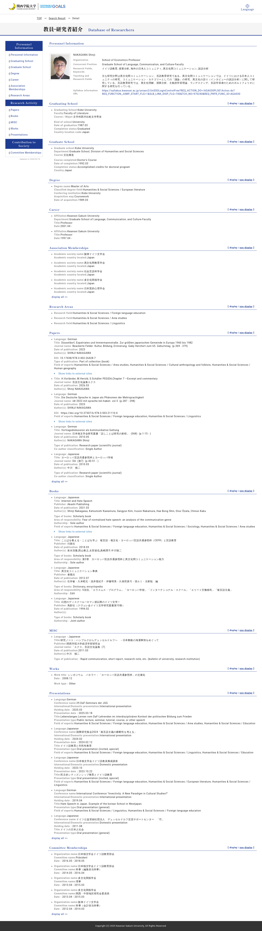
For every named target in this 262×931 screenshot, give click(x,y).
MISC (14, 122)
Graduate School (21, 67)
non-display (246, 103)
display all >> (60, 297)
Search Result (57, 18)
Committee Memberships (26, 152)
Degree (15, 73)
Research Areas (20, 95)
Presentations (19, 134)
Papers (15, 110)
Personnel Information (24, 54)
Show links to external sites (73, 373)
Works (14, 128)
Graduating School (22, 61)
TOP (39, 18)
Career (15, 79)
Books (14, 116)
